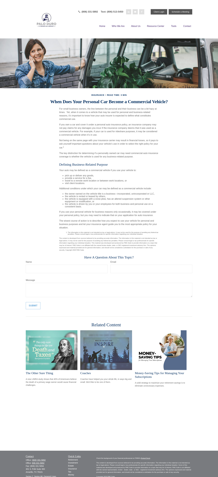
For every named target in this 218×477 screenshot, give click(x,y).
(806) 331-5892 (88, 11)
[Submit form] (33, 305)
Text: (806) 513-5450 (112, 11)
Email (113, 262)
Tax (69, 472)
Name (29, 262)
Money (71, 475)
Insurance (72, 469)
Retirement (73, 460)
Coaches (85, 373)
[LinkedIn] (128, 11)
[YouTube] (135, 11)
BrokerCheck (145, 458)
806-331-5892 (38, 463)
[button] (102, 26)
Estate (71, 466)
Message (30, 280)
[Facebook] (141, 11)
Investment (73, 463)
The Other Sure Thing (39, 373)
